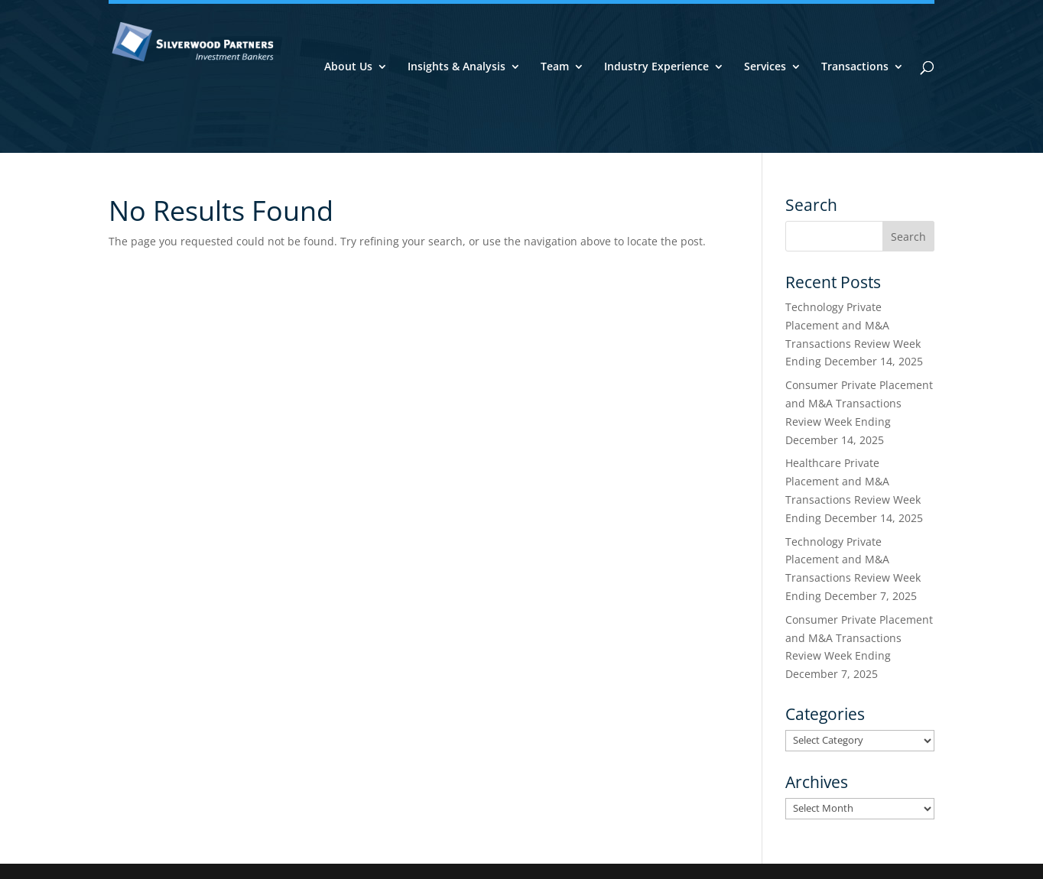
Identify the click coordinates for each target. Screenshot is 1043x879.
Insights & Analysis (456, 67)
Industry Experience (656, 67)
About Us (348, 67)
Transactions (855, 67)
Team (555, 67)
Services (765, 67)
